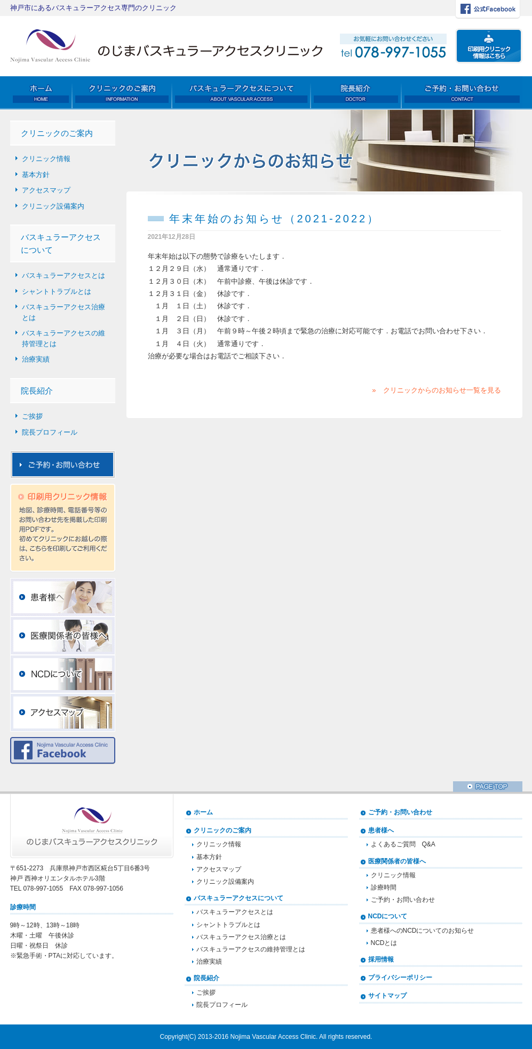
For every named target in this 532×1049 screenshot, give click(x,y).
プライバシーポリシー (400, 977)
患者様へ (381, 830)
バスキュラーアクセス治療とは (63, 312)
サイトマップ (387, 995)
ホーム (203, 812)
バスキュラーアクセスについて (238, 898)
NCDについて (388, 916)
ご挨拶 (32, 416)
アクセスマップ (46, 190)
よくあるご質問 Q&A (403, 844)
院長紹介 (206, 978)
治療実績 (36, 359)
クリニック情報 (46, 159)
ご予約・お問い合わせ (400, 812)
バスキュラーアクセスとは (63, 275)
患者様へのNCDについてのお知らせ (422, 930)
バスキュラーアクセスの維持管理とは (63, 338)
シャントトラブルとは (56, 291)
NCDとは (384, 943)
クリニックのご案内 (222, 830)
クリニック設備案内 (53, 206)
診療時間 (383, 887)
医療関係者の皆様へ (397, 861)
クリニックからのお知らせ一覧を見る (442, 390)
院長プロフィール (49, 432)
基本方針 (36, 175)
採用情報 (381, 959)
